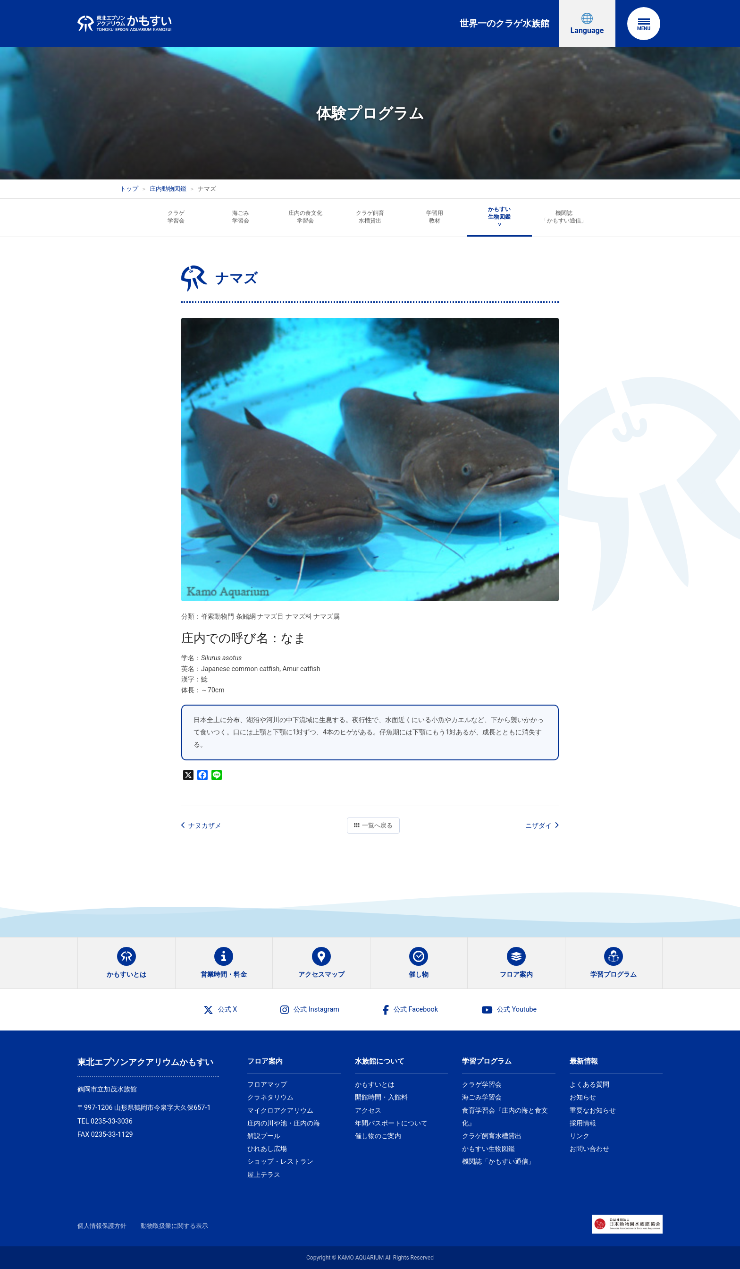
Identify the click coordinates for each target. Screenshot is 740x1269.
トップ (129, 188)
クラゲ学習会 (482, 1084)
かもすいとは (375, 1084)
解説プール (263, 1136)
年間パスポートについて (391, 1123)
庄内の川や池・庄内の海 (283, 1123)
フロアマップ (267, 1084)
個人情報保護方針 (101, 1225)
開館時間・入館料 (381, 1097)
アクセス (368, 1110)
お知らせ (583, 1097)
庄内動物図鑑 (168, 188)
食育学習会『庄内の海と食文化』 (505, 1117)
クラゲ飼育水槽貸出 (491, 1136)
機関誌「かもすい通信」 (498, 1161)
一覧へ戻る (373, 825)
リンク (579, 1136)
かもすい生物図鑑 (488, 1148)
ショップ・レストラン (280, 1161)
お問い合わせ (589, 1148)
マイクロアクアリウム (280, 1110)
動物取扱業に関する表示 (174, 1225)
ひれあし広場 (267, 1148)
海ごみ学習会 (482, 1097)
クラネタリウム (270, 1097)
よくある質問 (589, 1084)
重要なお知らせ (593, 1110)
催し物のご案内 (378, 1136)
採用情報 (583, 1123)
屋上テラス (263, 1174)
